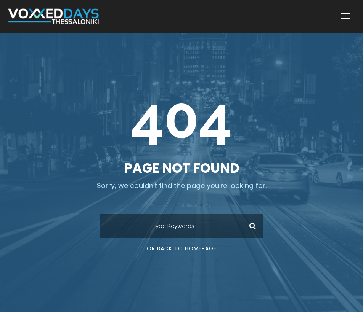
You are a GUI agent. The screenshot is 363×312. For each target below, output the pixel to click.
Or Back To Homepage (182, 248)
